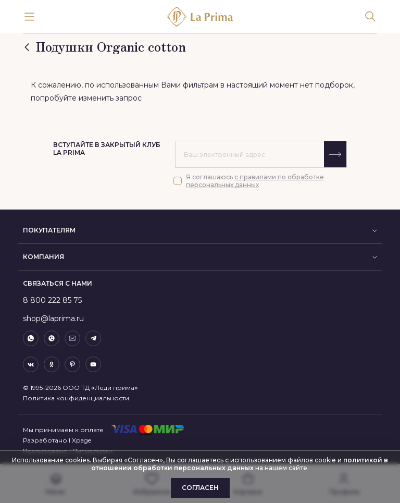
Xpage (81, 440)
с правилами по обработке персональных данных (255, 181)
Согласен (200, 488)
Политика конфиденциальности (76, 398)
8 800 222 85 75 (52, 300)
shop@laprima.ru (53, 318)
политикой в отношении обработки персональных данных (239, 464)
